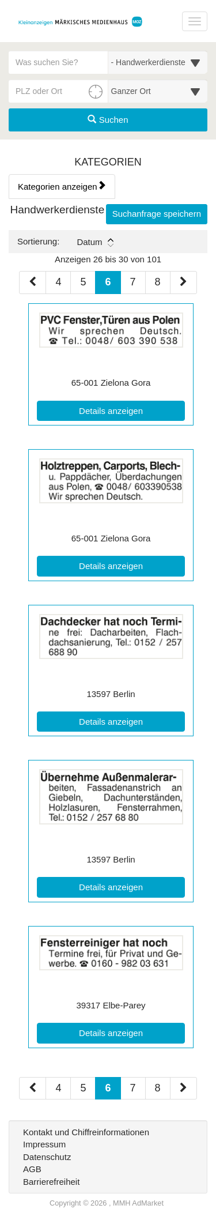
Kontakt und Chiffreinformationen (86, 1132)
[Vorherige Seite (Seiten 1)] (32, 282)
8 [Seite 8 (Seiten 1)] (158, 282)
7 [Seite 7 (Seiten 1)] (133, 282)
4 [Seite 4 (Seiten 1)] (58, 282)
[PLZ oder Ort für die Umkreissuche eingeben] (58, 91)
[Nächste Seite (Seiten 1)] (183, 282)
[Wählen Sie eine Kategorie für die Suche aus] (158, 62)
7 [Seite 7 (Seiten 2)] (133, 1088)
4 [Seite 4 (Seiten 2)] (58, 1088)
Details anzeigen (132, 410)
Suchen (108, 120)
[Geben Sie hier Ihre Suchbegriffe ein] (58, 62)
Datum (95, 242)
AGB (32, 1169)
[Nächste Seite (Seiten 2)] (183, 1088)
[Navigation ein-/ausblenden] (194, 21)
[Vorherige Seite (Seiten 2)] (32, 1088)
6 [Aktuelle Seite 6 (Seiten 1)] (108, 281)
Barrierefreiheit (51, 1182)
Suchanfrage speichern (156, 214)
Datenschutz (47, 1157)
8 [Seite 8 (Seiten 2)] (158, 1088)
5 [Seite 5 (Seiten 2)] (83, 1088)
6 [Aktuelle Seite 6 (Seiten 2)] (108, 1087)
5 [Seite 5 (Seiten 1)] (83, 282)
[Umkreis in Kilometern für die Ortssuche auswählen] (158, 91)
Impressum (44, 1144)
